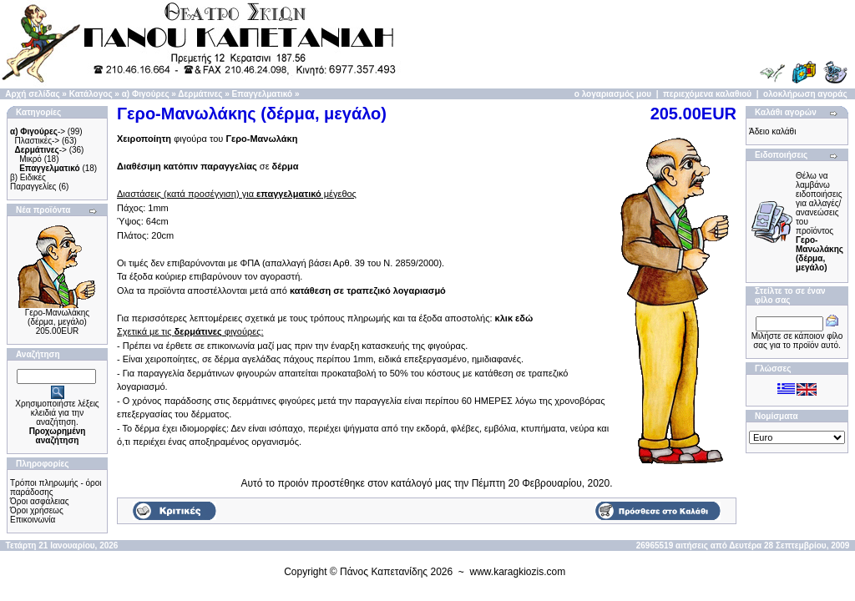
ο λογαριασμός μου (612, 93)
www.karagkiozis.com (518, 572)
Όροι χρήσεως (36, 510)
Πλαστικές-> (37, 140)
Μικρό (30, 159)
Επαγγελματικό (262, 93)
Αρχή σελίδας (32, 93)
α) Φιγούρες (145, 93)
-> (37, 131)
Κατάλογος (91, 93)
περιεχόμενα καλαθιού (707, 93)
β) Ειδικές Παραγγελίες (33, 182)
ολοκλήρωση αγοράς (805, 93)
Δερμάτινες (200, 93)
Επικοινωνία (32, 519)
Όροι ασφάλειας (39, 501)
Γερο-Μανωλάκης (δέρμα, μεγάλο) (57, 317)
